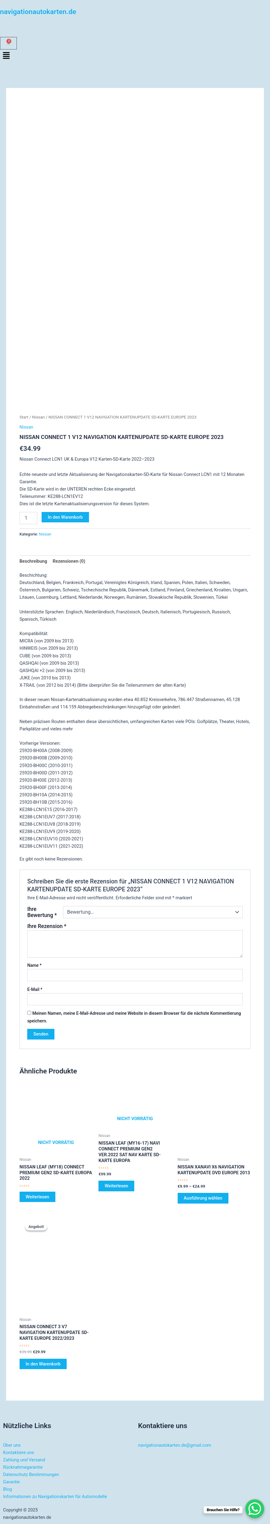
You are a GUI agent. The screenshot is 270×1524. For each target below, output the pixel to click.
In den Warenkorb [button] (43, 1364)
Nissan (38, 417)
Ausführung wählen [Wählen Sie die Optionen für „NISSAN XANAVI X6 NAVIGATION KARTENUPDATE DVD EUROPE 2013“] (203, 1198)
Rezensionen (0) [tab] (69, 561)
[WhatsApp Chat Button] (255, 1509)
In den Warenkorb (65, 517)
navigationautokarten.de (38, 12)
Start (24, 417)
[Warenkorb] (8, 43)
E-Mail (34, 989)
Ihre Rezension (46, 926)
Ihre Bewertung (42, 912)
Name (34, 965)
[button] (135, 56)
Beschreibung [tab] (33, 561)
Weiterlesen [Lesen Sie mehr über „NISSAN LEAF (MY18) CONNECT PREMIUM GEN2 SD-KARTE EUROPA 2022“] (37, 1197)
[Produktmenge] (28, 518)
